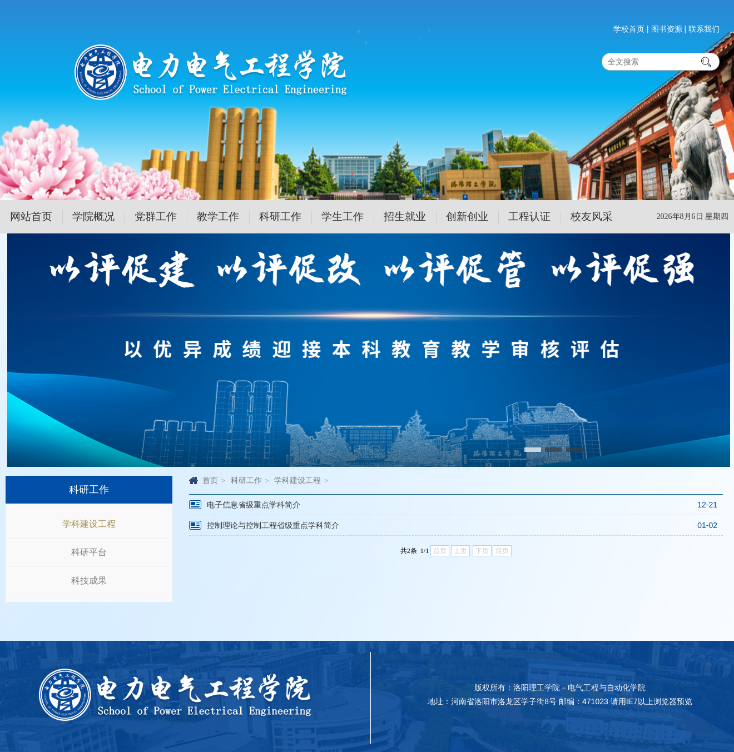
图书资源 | (669, 28)
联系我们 (704, 28)
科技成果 (89, 580)
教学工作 (218, 216)
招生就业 (405, 216)
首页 (210, 480)
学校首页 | (631, 28)
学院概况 (93, 216)
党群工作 (156, 216)
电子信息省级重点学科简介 (253, 504)
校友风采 (592, 216)
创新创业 (467, 216)
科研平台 (89, 552)
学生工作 (342, 216)
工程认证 (529, 216)
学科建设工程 (89, 524)
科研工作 (280, 216)
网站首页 (31, 216)
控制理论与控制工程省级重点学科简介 (273, 525)
